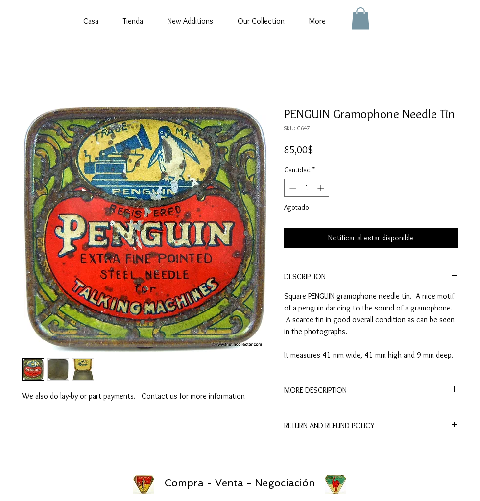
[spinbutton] (306, 187)
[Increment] (321, 187)
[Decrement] (292, 187)
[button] (360, 18)
